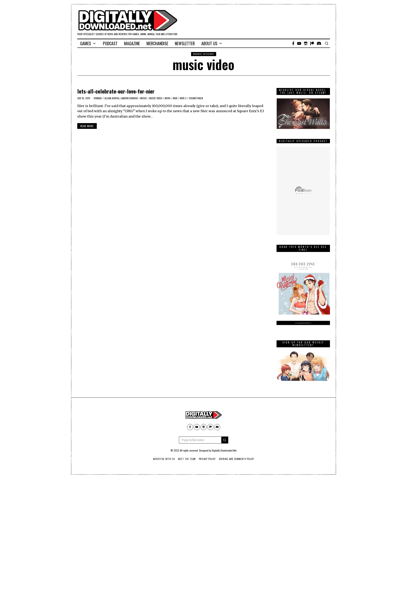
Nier (175, 98)
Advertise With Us (164, 459)
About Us (209, 43)
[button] (224, 440)
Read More (87, 126)
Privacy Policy (207, 459)
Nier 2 (183, 98)
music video (155, 98)
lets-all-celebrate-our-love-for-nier (115, 91)
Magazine (132, 43)
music (143, 98)
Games (85, 43)
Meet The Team (187, 459)
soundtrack (196, 98)
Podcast (110, 43)
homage (98, 98)
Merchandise (157, 43)
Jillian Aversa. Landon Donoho (121, 98)
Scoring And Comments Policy (236, 459)
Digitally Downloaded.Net (224, 450)
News (168, 98)
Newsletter (185, 43)
